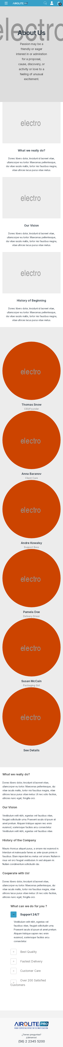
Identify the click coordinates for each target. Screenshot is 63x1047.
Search (45, 3)
